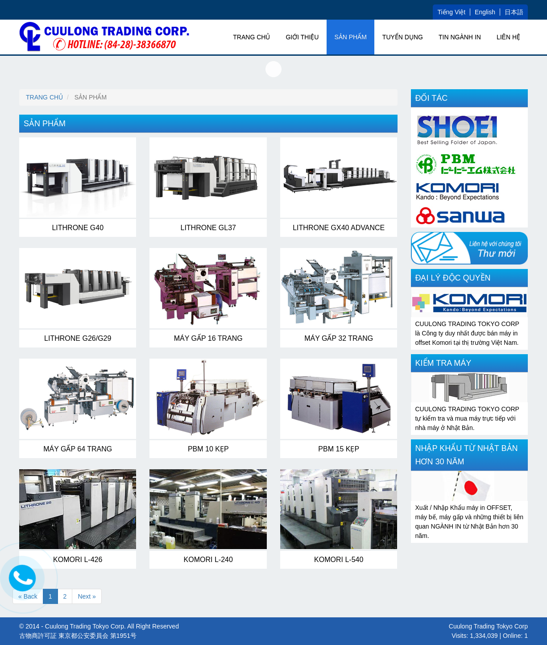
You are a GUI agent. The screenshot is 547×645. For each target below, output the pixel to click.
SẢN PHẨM (350, 37)
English (485, 12)
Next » (86, 596)
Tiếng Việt (451, 12)
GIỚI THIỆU (302, 37)
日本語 (514, 12)
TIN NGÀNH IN (460, 37)
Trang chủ (251, 37)
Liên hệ (508, 37)
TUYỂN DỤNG (402, 37)
